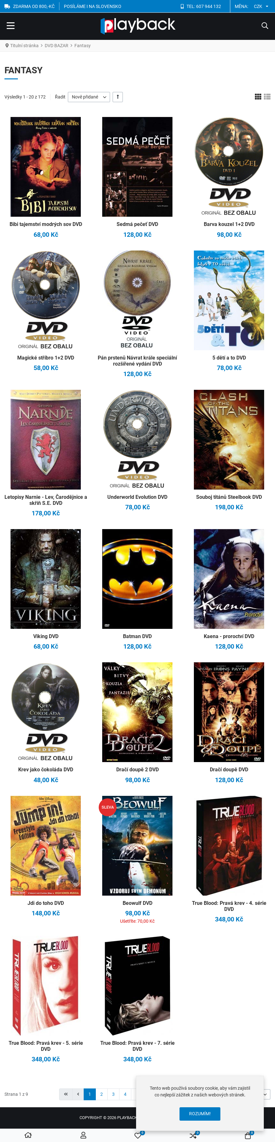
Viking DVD (45, 636)
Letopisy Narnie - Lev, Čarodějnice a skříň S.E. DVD (45, 500)
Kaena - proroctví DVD (229, 636)
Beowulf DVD (137, 903)
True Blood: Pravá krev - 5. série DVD (46, 1046)
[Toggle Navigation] (10, 26)
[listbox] (89, 97)
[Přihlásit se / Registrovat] (83, 1135)
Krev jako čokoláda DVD (45, 770)
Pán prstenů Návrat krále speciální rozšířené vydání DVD (137, 361)
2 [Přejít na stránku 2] (101, 1094)
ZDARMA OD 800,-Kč (34, 6)
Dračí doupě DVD (229, 770)
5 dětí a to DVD (229, 358)
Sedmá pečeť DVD (137, 224)
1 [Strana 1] (89, 1094)
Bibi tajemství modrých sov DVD (46, 224)
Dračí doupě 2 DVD (137, 770)
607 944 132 (208, 6)
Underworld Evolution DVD (137, 497)
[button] (265, 26)
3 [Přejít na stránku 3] (113, 1094)
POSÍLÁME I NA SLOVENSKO (92, 6)
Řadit (60, 96)
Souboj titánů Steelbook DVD (229, 497)
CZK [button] (258, 6)
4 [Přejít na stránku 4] (125, 1094)
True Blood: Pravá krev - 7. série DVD (137, 1046)
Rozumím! (200, 1113)
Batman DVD (137, 636)
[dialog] (200, 1103)
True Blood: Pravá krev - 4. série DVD (229, 906)
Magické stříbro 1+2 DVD (45, 358)
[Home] (28, 1135)
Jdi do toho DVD (45, 903)
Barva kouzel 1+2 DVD (229, 224)
